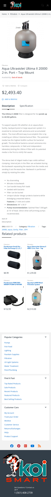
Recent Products (11, 391)
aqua (10, 229)
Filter (21, 229)
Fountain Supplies (11, 354)
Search (42, 5)
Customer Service (11, 424)
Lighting (7, 350)
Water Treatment (11, 366)
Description (8, 106)
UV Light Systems (11, 362)
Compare (23, 86)
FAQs (6, 432)
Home (4, 14)
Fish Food (8, 346)
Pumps (7, 342)
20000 (4, 229)
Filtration (13, 14)
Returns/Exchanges (12, 428)
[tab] (8, 107)
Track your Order (11, 417)
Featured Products (12, 395)
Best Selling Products (13, 399)
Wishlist (7, 421)
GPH (26, 229)
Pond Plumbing (10, 370)
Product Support (11, 436)
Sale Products (10, 387)
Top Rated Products (12, 383)
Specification (26, 106)
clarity (15, 229)
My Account (9, 413)
